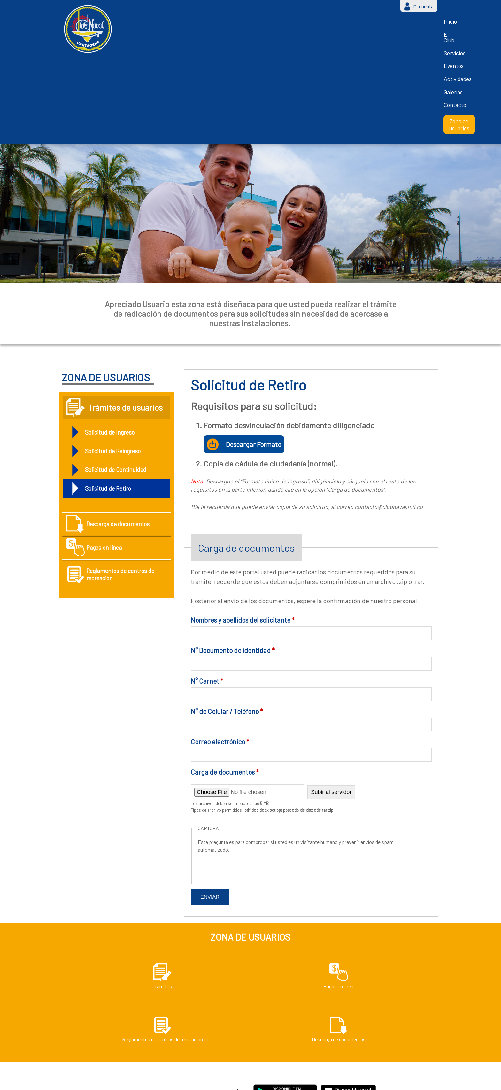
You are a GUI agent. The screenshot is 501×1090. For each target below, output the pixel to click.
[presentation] (246, 764)
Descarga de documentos (107, 430)
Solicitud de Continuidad (121, 368)
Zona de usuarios (408, 24)
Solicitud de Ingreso (114, 329)
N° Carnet (207, 579)
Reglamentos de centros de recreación (112, 497)
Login (372, 1079)
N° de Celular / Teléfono (227, 609)
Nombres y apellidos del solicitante (243, 518)
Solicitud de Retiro (112, 388)
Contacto (361, 24)
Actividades (297, 24)
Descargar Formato (258, 341)
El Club (202, 24)
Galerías (330, 24)
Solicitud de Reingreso (117, 349)
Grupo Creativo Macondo (331, 1079)
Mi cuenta (423, 6)
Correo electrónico (220, 640)
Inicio (177, 24)
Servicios (232, 24)
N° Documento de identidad (233, 549)
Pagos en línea (110, 462)
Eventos (263, 24)
